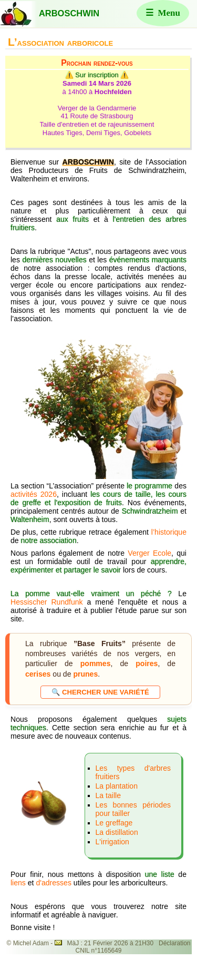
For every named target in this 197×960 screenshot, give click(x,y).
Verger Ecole (149, 553)
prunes (85, 674)
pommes (95, 663)
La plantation (117, 786)
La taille (108, 795)
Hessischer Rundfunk (47, 602)
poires (147, 663)
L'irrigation (112, 842)
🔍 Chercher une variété (100, 692)
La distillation (117, 832)
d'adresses (54, 883)
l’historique (168, 532)
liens (18, 883)
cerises (37, 674)
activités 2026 (34, 494)
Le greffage (114, 823)
